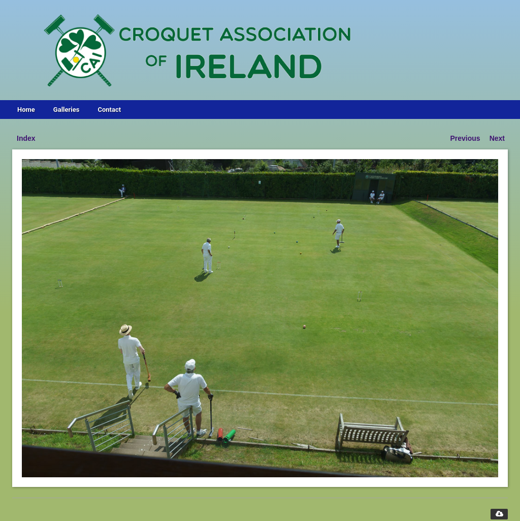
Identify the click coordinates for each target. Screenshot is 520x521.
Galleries (66, 109)
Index (26, 138)
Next (497, 138)
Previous (465, 138)
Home (26, 109)
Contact (109, 109)
